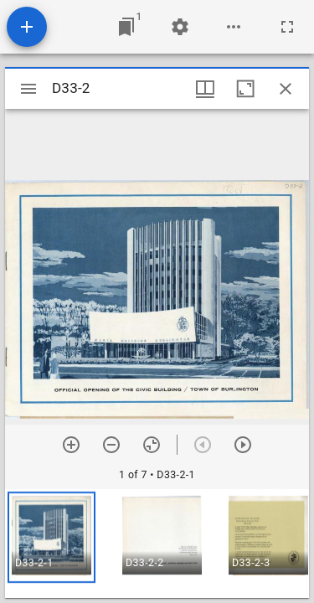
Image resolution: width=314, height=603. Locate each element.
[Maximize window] (245, 89)
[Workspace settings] (180, 27)
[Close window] (285, 89)
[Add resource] (27, 27)
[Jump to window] (126, 27)
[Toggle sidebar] (28, 89)
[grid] (157, 543)
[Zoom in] (71, 445)
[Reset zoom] (151, 445)
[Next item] (243, 445)
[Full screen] (287, 27)
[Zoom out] (111, 445)
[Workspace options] (234, 27)
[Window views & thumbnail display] (205, 89)
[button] (51, 537)
